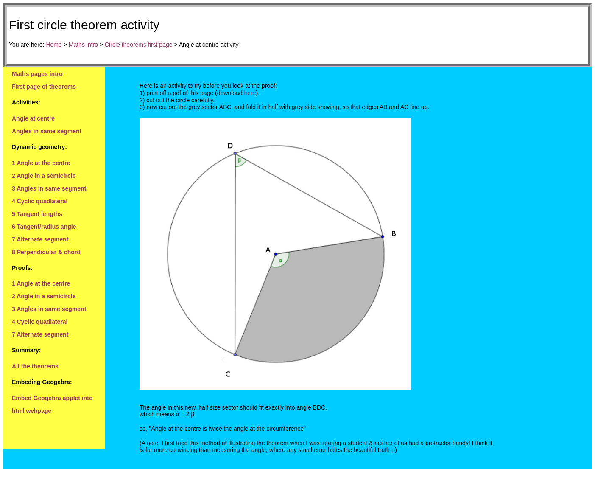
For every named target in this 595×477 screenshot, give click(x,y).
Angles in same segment (46, 131)
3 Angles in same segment (49, 188)
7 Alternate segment (40, 239)
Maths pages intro (37, 73)
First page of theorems (44, 86)
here (250, 93)
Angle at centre (33, 118)
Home (53, 44)
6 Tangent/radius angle (44, 226)
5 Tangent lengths (37, 213)
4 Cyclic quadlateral (40, 201)
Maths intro (83, 44)
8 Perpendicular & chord (46, 252)
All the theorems (35, 366)
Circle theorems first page (139, 44)
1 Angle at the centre (41, 163)
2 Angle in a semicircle (43, 175)
